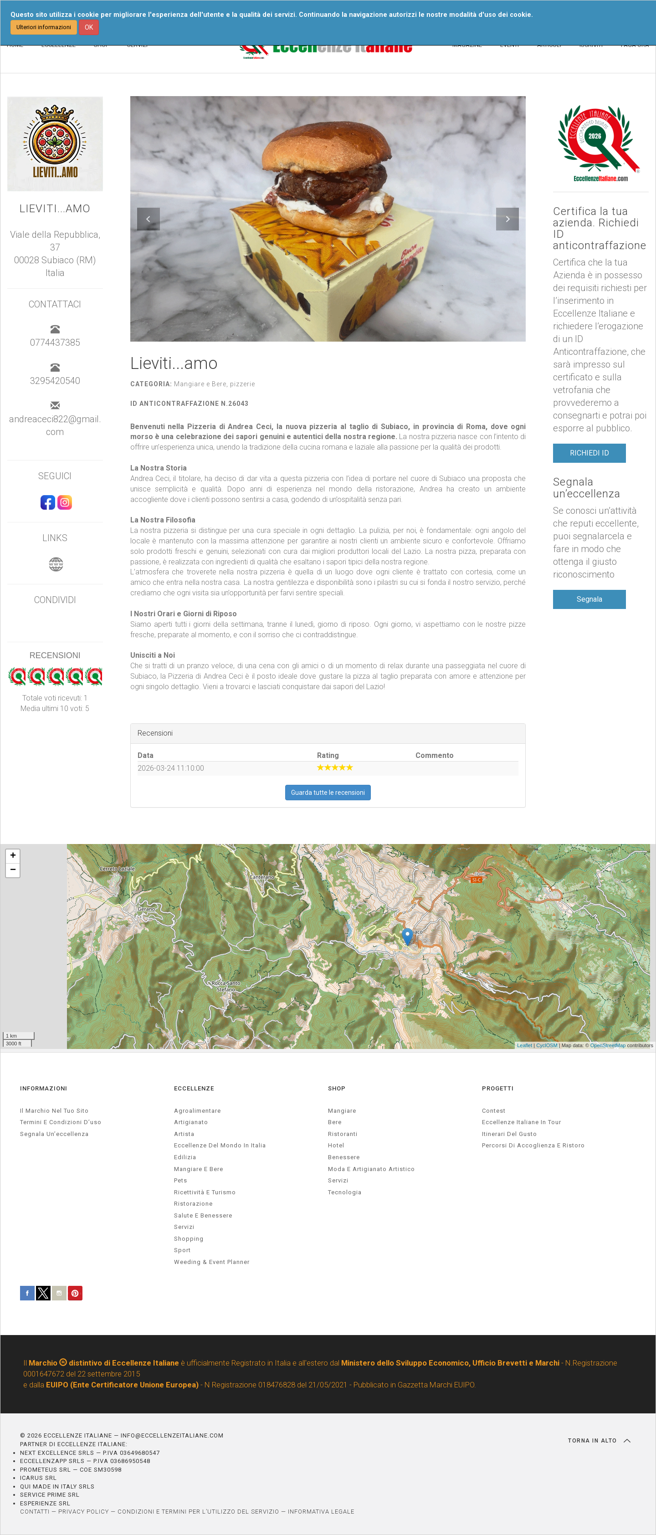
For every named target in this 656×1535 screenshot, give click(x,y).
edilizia (185, 1157)
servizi (184, 1226)
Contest (494, 1110)
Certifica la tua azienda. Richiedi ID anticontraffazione (599, 229)
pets (180, 1180)
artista (184, 1134)
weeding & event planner (212, 1262)
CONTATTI (35, 1511)
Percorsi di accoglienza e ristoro (533, 1145)
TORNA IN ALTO (599, 1441)
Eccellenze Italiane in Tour (521, 1122)
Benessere (344, 1157)
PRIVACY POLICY (83, 1511)
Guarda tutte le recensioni (328, 792)
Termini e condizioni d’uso (61, 1122)
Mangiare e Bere (198, 1169)
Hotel (336, 1145)
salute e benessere (203, 1215)
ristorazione (193, 1203)
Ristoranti (343, 1134)
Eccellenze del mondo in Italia (220, 1145)
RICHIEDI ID (589, 453)
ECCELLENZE (194, 1088)
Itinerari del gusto (509, 1134)
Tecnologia (345, 1192)
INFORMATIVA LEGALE (321, 1511)
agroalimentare (197, 1110)
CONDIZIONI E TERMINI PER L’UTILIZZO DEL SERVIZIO (198, 1511)
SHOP (337, 1088)
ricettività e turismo (205, 1192)
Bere (335, 1122)
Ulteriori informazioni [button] (43, 27)
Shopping (189, 1238)
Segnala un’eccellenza (586, 487)
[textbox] (328, 557)
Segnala (589, 599)
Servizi (338, 1180)
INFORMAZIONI (43, 1088)
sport (182, 1250)
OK (89, 27)
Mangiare (342, 1110)
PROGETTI (498, 1088)
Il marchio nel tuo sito (54, 1110)
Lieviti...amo (55, 209)
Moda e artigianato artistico (371, 1169)
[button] (148, 219)
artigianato (191, 1122)
